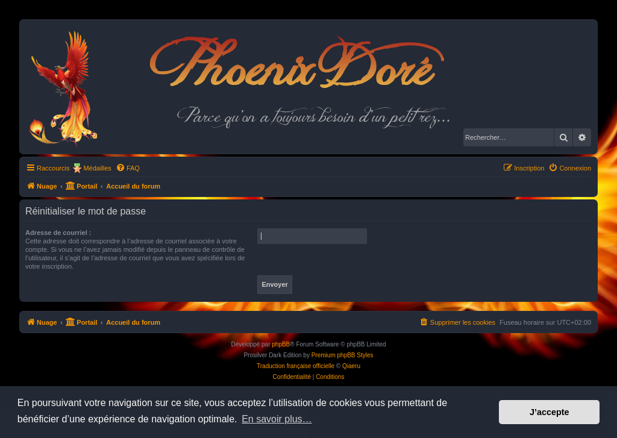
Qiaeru (351, 366)
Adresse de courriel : (58, 232)
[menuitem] (128, 168)
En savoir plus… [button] (277, 419)
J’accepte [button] (549, 412)
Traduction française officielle (295, 366)
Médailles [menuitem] (97, 168)
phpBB (281, 344)
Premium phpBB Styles (343, 355)
